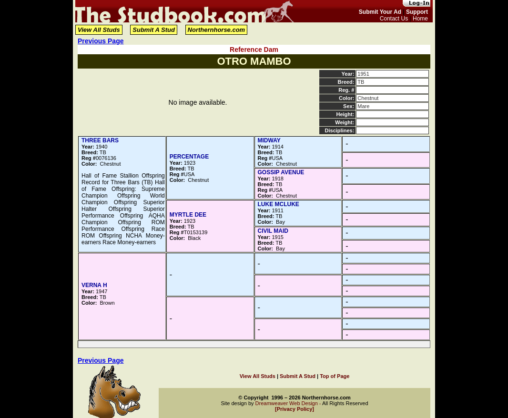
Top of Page (334, 376)
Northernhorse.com (216, 29)
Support (417, 12)
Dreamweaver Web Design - (288, 403)
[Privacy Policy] (294, 409)
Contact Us (394, 18)
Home (420, 18)
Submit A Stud (153, 29)
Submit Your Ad (380, 12)
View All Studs (99, 29)
